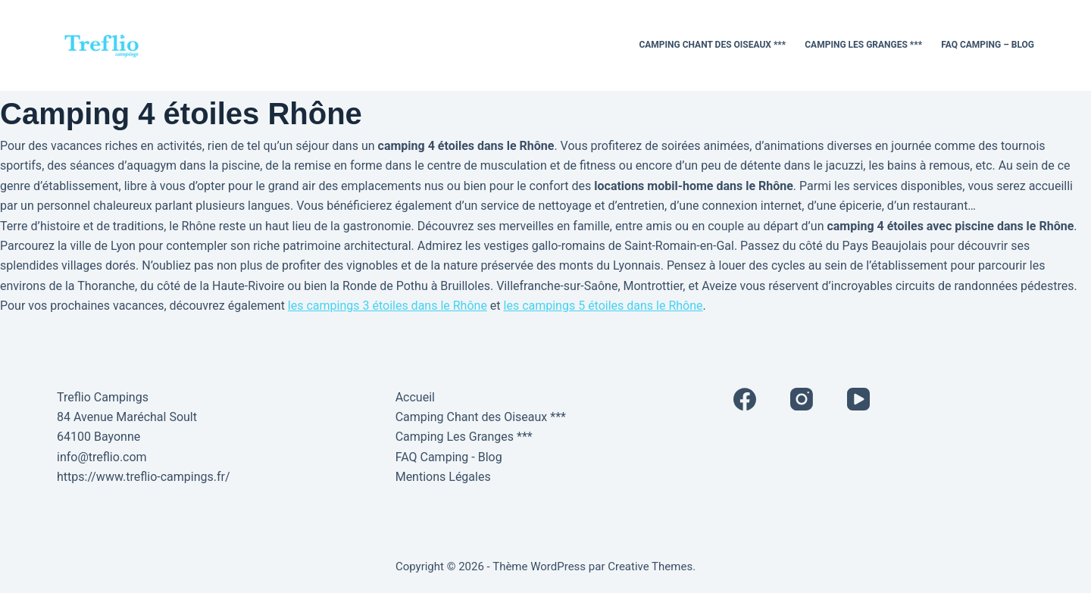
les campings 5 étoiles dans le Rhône (603, 305)
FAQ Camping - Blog (448, 457)
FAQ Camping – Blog (987, 44)
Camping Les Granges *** (863, 44)
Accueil (415, 397)
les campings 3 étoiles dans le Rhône (387, 305)
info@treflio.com (102, 457)
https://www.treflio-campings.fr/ (143, 477)
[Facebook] (744, 399)
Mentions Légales (443, 477)
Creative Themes (650, 566)
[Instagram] (801, 399)
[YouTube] (858, 399)
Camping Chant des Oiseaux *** (712, 44)
